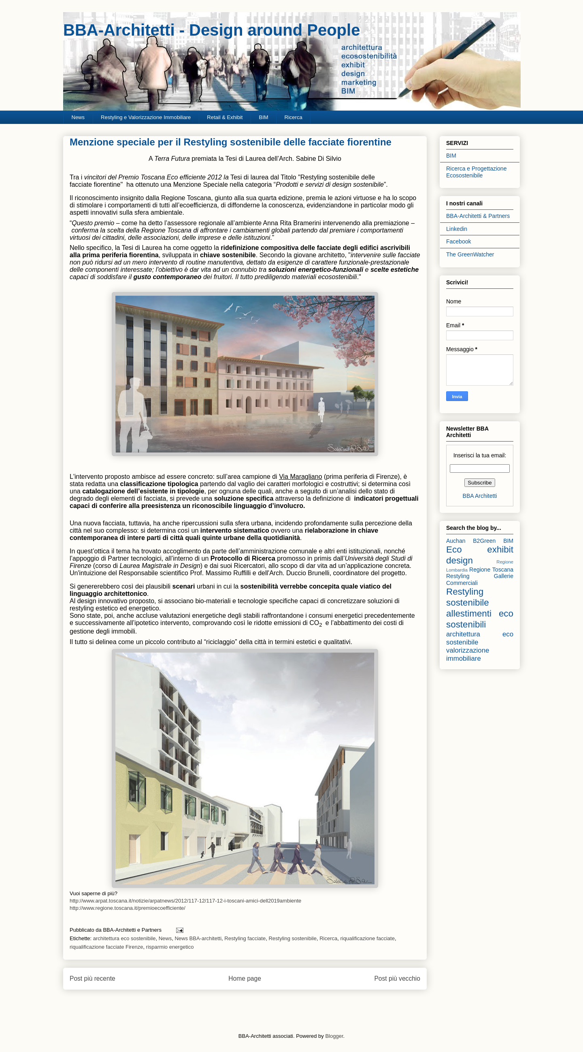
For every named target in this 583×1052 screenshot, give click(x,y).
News (78, 117)
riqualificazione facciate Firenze (106, 947)
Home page (244, 978)
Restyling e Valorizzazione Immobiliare (146, 117)
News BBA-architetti (197, 938)
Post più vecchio (397, 978)
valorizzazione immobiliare (467, 654)
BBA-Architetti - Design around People (211, 30)
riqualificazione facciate (367, 938)
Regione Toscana (491, 569)
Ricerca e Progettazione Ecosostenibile (476, 172)
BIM (263, 117)
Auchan (455, 541)
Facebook (458, 241)
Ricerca (293, 117)
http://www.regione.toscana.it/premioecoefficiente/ (127, 908)
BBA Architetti (480, 496)
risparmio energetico (170, 947)
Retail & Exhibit (225, 117)
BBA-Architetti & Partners (478, 216)
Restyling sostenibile (292, 938)
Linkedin (456, 229)
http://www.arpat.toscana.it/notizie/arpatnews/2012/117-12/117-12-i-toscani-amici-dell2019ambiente (185, 901)
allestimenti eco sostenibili (479, 618)
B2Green (484, 541)
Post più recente (92, 978)
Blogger (334, 1036)
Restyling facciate (245, 938)
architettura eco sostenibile (124, 938)
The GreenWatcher (470, 254)
